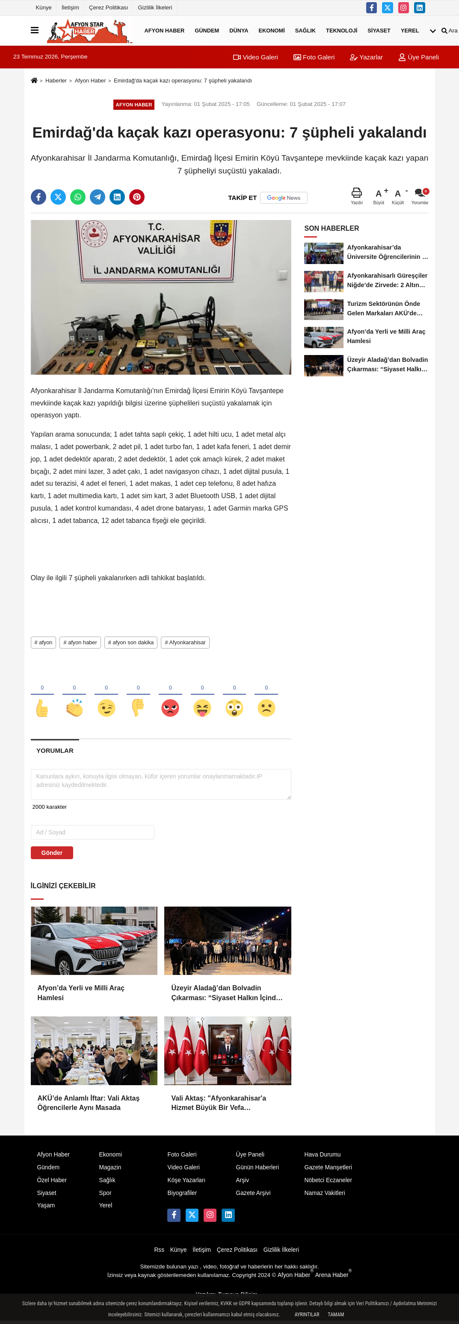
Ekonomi (272, 30)
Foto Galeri (314, 57)
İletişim (70, 7)
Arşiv (242, 1183)
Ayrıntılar (307, 1315)
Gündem (207, 30)
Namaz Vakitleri (324, 1195)
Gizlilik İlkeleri (155, 7)
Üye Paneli (418, 57)
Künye (44, 7)
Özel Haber (52, 1183)
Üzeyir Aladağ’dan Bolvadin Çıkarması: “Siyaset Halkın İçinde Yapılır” (225, 996)
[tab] (55, 753)
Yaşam (46, 1208)
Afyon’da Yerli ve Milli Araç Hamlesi (81, 995)
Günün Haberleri (257, 1170)
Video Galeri (255, 57)
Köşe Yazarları (186, 1183)
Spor (105, 1195)
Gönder (52, 855)
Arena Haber (333, 1277)
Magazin (110, 1170)
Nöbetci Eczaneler (328, 1183)
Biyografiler (182, 1195)
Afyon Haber (165, 30)
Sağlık (305, 30)
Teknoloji (341, 30)
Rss (159, 1253)
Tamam (336, 1315)
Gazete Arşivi (253, 1195)
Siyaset (379, 30)
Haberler (56, 80)
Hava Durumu (322, 1157)
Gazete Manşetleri (328, 1170)
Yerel (410, 30)
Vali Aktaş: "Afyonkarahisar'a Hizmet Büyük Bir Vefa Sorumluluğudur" (218, 1106)
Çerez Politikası (108, 7)
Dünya (238, 30)
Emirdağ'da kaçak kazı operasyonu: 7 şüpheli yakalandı (183, 80)
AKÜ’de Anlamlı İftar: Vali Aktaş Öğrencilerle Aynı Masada (89, 1105)
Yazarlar (366, 57)
